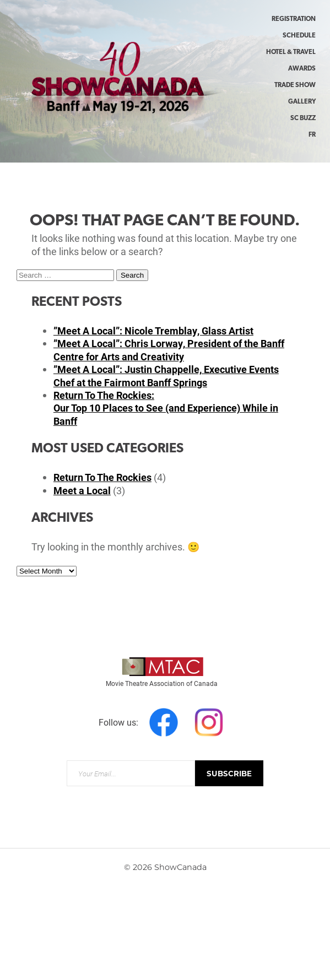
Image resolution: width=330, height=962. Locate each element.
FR (312, 135)
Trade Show (295, 85)
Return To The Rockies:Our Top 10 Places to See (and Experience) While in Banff (165, 408)
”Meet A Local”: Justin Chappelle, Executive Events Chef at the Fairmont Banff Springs (166, 375)
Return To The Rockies (102, 477)
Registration (294, 19)
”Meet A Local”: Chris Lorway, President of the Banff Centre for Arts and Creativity (168, 350)
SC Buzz (303, 118)
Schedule (299, 36)
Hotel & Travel (291, 52)
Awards (302, 69)
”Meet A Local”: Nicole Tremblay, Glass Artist (153, 330)
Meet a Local (82, 490)
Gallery (302, 102)
